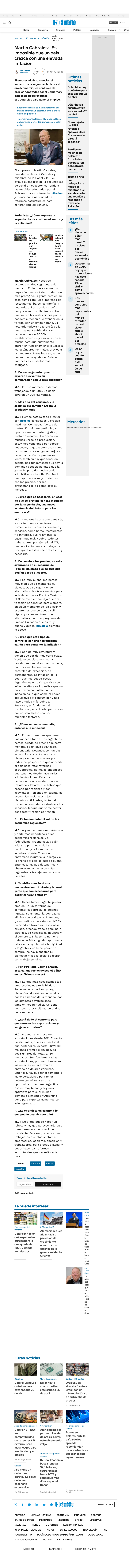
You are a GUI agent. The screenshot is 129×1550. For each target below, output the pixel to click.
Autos (51, 1529)
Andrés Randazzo (25, 71)
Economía (42, 30)
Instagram (29, 1504)
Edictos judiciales (25, 1539)
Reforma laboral (84, 16)
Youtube (44, 1505)
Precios (49, 1163)
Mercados (45, 1520)
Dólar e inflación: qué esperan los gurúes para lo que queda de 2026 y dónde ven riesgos (25, 1242)
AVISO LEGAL (95, 1534)
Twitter (15, 1505)
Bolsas (79, 427)
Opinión (112, 30)
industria (42, 625)
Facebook (22, 1504)
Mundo (36, 1524)
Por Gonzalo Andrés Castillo (74, 1491)
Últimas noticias (41, 1515)
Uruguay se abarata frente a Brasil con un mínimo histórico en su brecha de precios (76, 1391)
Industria (20, 1168)
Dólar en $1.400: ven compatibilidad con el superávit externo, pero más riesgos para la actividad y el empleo (25, 1442)
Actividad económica (37, 16)
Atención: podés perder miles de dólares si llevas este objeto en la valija (51, 1437)
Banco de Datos (24, 1520)
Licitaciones (64, 1539)
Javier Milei (119, 16)
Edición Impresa (73, 1524)
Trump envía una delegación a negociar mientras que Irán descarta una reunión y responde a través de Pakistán (76, 191)
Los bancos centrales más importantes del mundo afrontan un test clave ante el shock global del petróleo (38, 110)
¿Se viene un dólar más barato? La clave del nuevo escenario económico (82, 243)
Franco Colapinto (103, 16)
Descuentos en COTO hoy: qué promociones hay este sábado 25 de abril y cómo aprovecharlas (84, 278)
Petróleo (55, 16)
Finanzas (60, 30)
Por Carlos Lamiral (48, 1492)
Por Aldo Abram (21, 1492)
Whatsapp (51, 1504)
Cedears (98, 427)
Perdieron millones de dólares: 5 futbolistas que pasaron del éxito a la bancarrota (76, 159)
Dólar (22, 16)
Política (77, 30)
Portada (19, 1515)
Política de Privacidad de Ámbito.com (60, 1534)
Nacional (20, 1524)
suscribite (113, 22)
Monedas (71, 427)
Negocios (94, 30)
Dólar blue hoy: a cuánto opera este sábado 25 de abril (77, 92)
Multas (47, 1539)
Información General (27, 1529)
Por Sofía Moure (73, 1405)
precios (25, 420)
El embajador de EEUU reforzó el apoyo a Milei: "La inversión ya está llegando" (76, 132)
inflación (57, 193)
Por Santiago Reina (22, 1459)
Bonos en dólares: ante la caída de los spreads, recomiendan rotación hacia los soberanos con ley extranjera (77, 1445)
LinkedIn (37, 1504)
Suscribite (48, 1184)
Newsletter (122, 30)
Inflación (45, 38)
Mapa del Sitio (23, 1534)
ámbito (18, 38)
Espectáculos (68, 1529)
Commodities (88, 427)
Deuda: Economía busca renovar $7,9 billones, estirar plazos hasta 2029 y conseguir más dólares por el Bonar (51, 1472)
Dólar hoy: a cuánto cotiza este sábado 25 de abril (77, 109)
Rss (105, 1529)
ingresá (123, 22)
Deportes (52, 1524)
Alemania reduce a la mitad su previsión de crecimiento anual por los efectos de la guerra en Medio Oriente (51, 1243)
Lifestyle (95, 1520)
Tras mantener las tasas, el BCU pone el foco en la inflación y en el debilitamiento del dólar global (39, 121)
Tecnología (90, 1529)
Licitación (68, 16)
